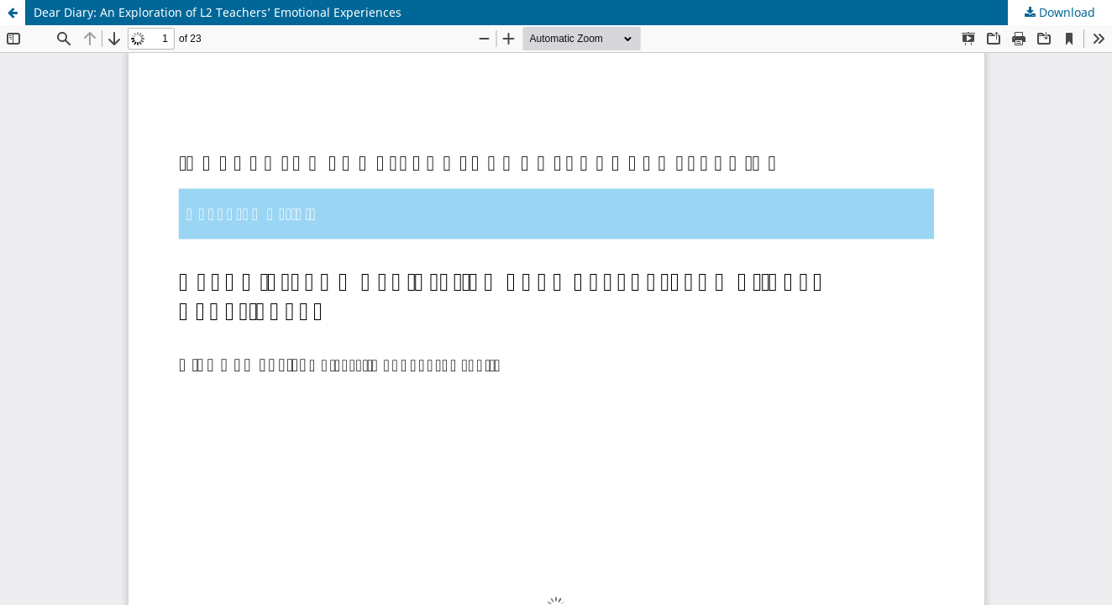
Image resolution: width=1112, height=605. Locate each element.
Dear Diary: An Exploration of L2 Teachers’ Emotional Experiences (217, 12)
